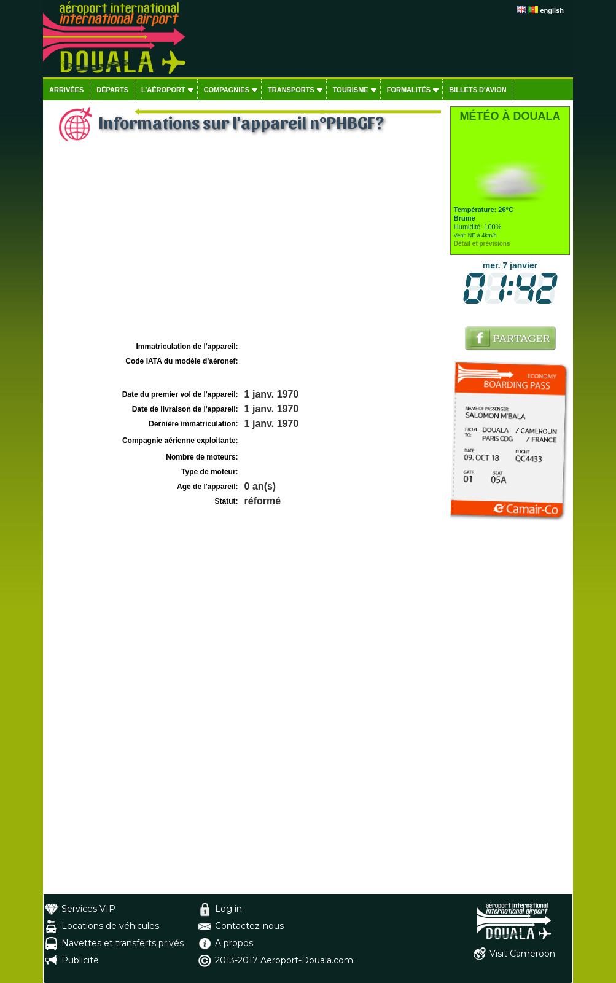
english (552, 10)
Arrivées (66, 89)
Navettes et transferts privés (122, 943)
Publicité (80, 960)
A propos (234, 943)
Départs (112, 89)
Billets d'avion (477, 89)
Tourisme (350, 89)
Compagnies (226, 89)
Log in (228, 908)
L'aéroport (163, 89)
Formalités (409, 89)
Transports (291, 89)
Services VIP (88, 908)
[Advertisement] (245, 246)
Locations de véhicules (110, 925)
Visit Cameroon (522, 953)
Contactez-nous (249, 925)
